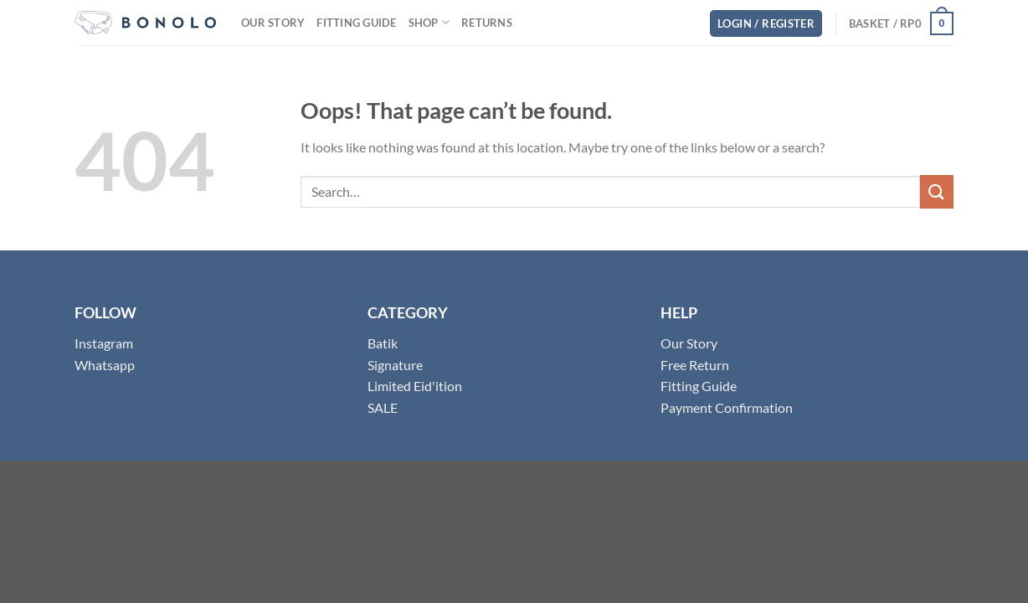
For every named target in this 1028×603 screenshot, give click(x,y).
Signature (395, 365)
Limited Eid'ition (415, 386)
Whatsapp (105, 365)
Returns (486, 22)
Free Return (694, 365)
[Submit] (936, 191)
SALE (383, 407)
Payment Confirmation (726, 407)
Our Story (273, 22)
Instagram (104, 343)
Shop (429, 22)
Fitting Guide (356, 22)
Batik (383, 343)
